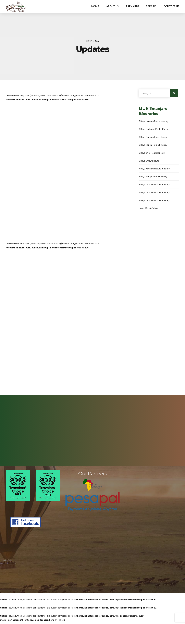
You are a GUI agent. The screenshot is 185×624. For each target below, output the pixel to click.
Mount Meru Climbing (149, 208)
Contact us (171, 6)
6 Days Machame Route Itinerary (154, 129)
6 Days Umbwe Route (149, 160)
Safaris (151, 6)
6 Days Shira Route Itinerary (152, 152)
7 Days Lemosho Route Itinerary (154, 184)
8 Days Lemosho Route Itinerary (154, 192)
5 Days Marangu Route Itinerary (153, 121)
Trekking (132, 6)
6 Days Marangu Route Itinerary (153, 137)
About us (112, 6)
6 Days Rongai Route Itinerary (153, 144)
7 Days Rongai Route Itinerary (153, 176)
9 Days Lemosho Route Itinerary (154, 200)
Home (95, 6)
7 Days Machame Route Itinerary (154, 168)
